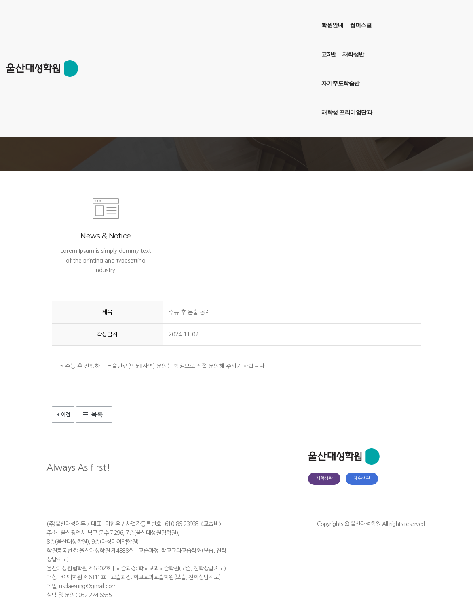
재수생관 (362, 478)
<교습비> (211, 524)
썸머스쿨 (175, 14)
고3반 (200, 14)
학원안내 (147, 14)
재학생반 (224, 14)
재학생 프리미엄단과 (312, 14)
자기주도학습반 (261, 14)
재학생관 (324, 478)
